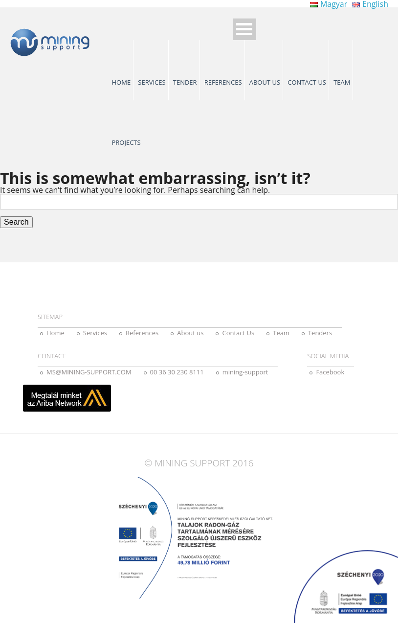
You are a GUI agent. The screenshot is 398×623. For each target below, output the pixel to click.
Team (341, 82)
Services (151, 82)
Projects (126, 142)
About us (264, 82)
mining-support (245, 372)
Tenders (320, 332)
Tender (185, 82)
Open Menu (244, 29)
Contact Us (306, 82)
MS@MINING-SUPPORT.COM (89, 372)
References (223, 82)
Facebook (330, 372)
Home (121, 82)
